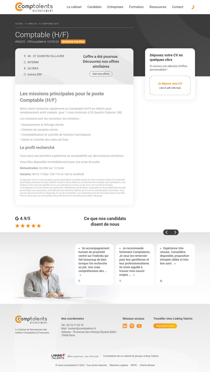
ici (54, 193)
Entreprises (115, 7)
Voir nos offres (100, 73)
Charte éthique (147, 365)
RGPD (134, 365)
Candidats (94, 7)
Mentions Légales (119, 365)
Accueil (19, 23)
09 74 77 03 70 (74, 325)
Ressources (157, 7)
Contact (177, 7)
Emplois (32, 23)
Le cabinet (74, 7)
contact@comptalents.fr (82, 328)
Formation (136, 7)
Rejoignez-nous (165, 325)
